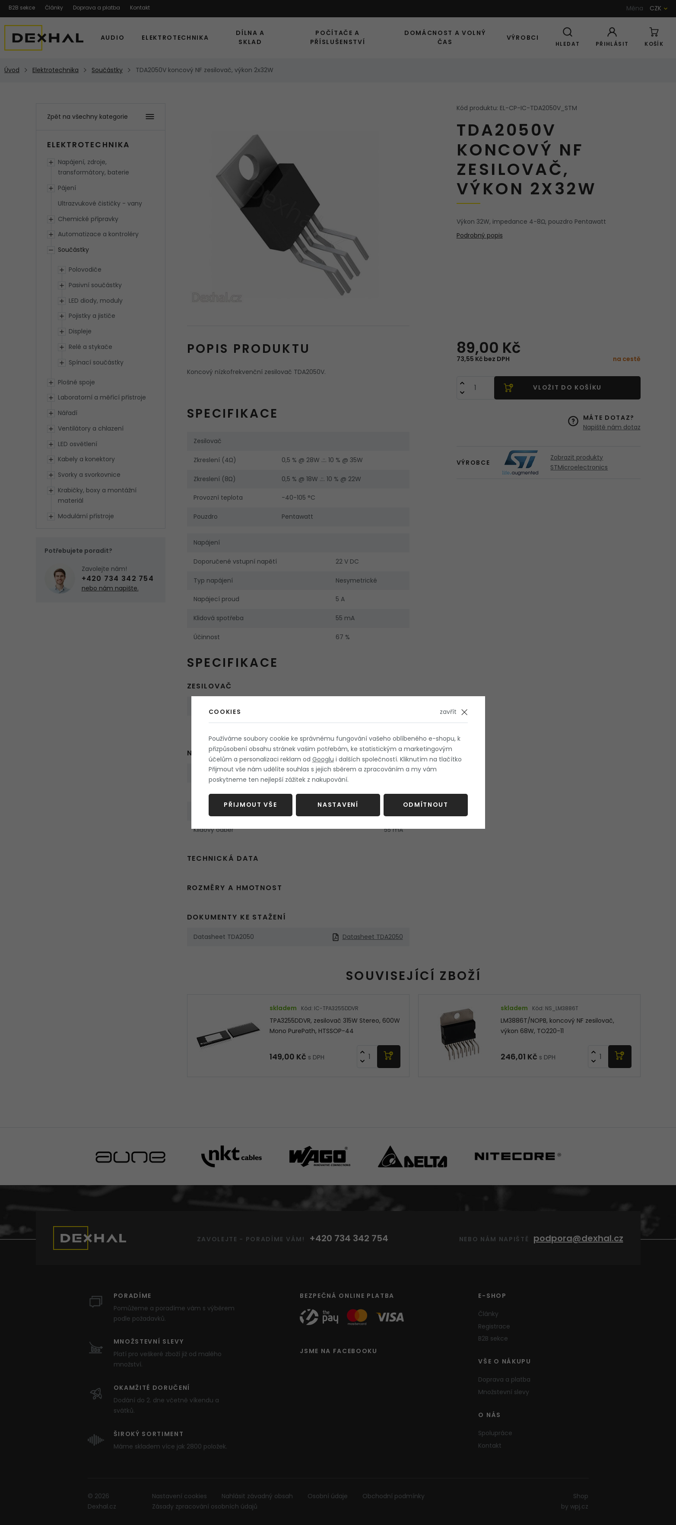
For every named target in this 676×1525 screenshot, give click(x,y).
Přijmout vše (250, 804)
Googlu (323, 759)
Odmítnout (425, 804)
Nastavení (337, 804)
